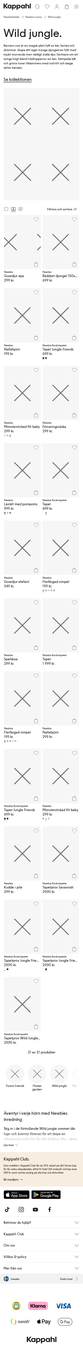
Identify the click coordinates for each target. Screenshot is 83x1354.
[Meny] (76, 6)
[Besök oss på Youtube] (35, 1209)
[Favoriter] (47, 6)
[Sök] (37, 6)
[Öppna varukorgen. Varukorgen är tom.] (66, 6)
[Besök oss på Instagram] (21, 1209)
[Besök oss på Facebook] (49, 1209)
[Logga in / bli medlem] (57, 6)
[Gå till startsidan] (17, 7)
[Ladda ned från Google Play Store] (46, 1194)
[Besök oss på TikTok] (7, 1209)
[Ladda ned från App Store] (17, 1194)
